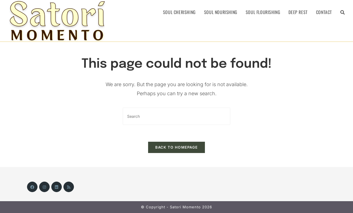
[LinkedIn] (56, 187)
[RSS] (68, 187)
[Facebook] (32, 187)
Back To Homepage (176, 147)
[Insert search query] (176, 116)
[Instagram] (44, 187)
